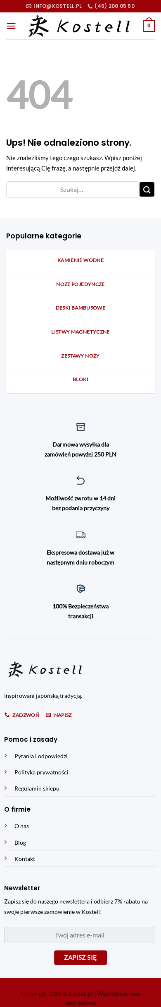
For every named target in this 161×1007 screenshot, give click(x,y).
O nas (21, 825)
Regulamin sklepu (36, 788)
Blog (20, 842)
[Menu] (11, 26)
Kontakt (24, 858)
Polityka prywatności (41, 772)
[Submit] (147, 189)
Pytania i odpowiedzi (41, 755)
